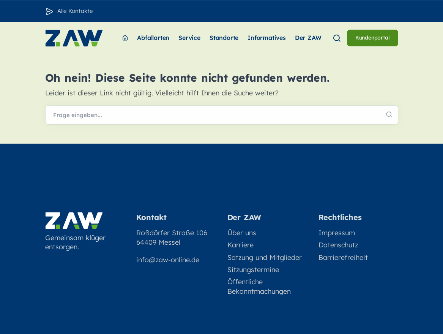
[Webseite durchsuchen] (221, 115)
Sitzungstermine (253, 269)
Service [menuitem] (189, 37)
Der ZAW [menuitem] (308, 37)
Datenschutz (338, 245)
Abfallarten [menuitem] (153, 37)
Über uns (241, 232)
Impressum (336, 232)
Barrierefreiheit (343, 257)
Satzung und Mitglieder (264, 257)
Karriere (240, 245)
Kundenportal (372, 37)
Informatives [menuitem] (267, 37)
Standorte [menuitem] (224, 37)
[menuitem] (125, 38)
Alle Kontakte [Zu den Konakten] (75, 10)
